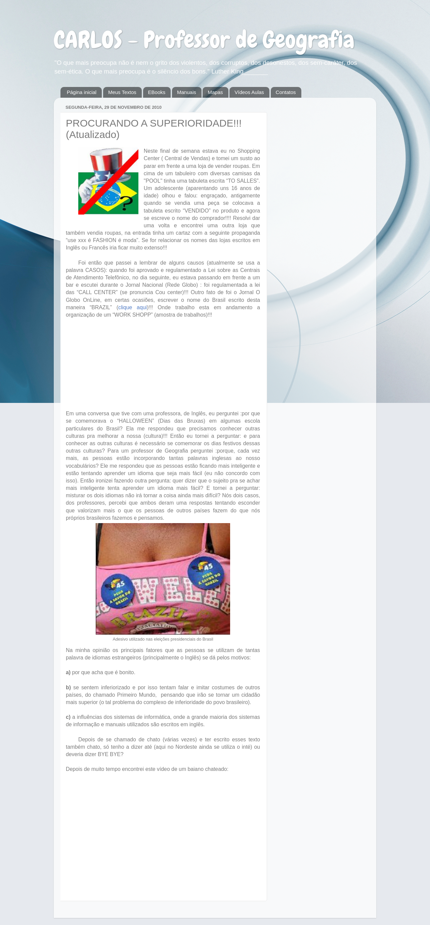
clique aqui (132, 307)
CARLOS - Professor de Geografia (204, 40)
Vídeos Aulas (249, 92)
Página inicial (81, 92)
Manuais (186, 92)
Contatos (286, 92)
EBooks (157, 92)
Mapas (215, 92)
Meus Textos (122, 92)
